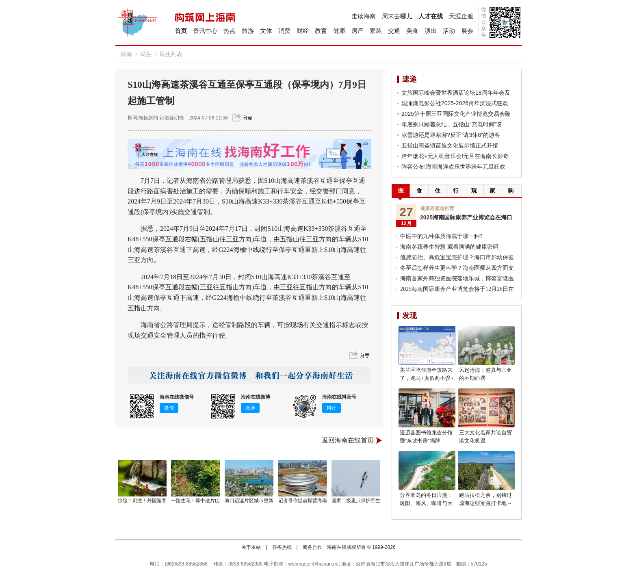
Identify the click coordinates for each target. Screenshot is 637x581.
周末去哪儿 (397, 16)
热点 (229, 30)
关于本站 (251, 547)
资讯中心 (205, 30)
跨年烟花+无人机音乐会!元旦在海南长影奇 (455, 156)
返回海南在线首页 (348, 440)
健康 (339, 30)
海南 (126, 54)
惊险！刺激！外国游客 (142, 500)
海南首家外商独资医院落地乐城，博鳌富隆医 (457, 278)
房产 (357, 30)
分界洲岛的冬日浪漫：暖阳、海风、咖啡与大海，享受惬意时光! (426, 503)
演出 (431, 30)
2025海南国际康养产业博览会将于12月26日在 (457, 289)
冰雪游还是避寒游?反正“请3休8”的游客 (450, 135)
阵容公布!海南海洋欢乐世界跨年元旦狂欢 (453, 166)
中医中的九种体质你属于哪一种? (441, 236)
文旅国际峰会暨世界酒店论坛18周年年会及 (455, 92)
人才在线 (430, 16)
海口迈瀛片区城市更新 (249, 500)
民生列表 (171, 54)
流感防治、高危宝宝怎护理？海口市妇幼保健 (457, 257)
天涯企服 (461, 16)
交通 (394, 30)
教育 (321, 30)
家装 (376, 30)
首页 (181, 30)
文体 (266, 30)
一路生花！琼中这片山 (195, 500)
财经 (303, 30)
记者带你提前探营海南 (302, 500)
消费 (284, 30)
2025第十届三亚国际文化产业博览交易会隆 (456, 114)
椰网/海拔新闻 (143, 118)
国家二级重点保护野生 (356, 500)
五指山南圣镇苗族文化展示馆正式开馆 (449, 145)
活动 (449, 30)
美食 (412, 30)
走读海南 (363, 16)
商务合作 (312, 547)
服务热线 (282, 547)
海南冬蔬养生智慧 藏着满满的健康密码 (449, 247)
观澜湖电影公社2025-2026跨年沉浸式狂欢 (454, 103)
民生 (146, 54)
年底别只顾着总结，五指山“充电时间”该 (451, 124)
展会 (467, 30)
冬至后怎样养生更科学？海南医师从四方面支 (457, 268)
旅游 (248, 30)
